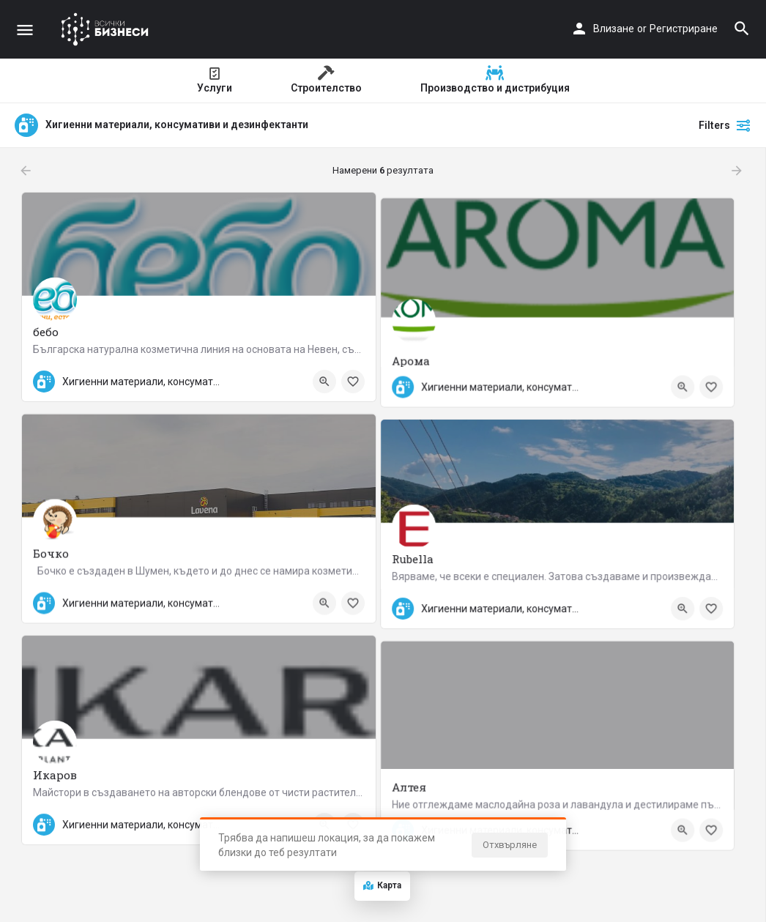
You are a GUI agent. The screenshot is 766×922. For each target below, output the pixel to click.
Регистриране (684, 28)
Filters (725, 125)
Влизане (613, 28)
